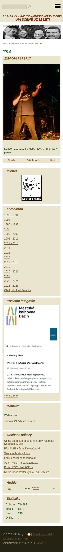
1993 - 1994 (11, 215)
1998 (7, 229)
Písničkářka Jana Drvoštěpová (22, 448)
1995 (7, 219)
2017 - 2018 (11, 262)
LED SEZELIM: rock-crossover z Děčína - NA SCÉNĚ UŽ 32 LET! (32, 17)
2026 (36, 488)
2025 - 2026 (11, 285)
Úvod (4, 43)
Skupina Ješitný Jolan (17, 453)
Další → (54, 160)
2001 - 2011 (11, 238)
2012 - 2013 (11, 243)
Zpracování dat (12, 538)
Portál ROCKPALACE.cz (18, 467)
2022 (7, 276)
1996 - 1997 (11, 224)
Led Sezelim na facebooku (20, 458)
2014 (22, 43)
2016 (7, 257)
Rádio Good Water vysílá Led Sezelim (26, 472)
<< (9, 488)
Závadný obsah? (42, 534)
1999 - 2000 (11, 233)
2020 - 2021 (11, 271)
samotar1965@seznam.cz (19, 421)
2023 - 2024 (11, 281)
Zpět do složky (34, 160)
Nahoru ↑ (41, 543)
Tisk (25, 538)
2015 (7, 252)
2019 (7, 266)
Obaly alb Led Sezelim (17, 290)
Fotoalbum (13, 43)
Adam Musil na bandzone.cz (21, 462)
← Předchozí (11, 160)
